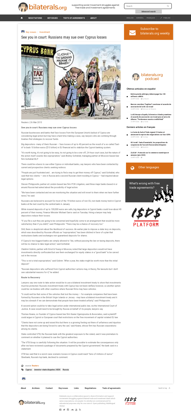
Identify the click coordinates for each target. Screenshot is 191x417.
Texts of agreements (74, 18)
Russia (66, 370)
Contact (49, 388)
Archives (36, 388)
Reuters (35, 366)
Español (140, 18)
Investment (44, 32)
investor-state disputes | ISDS (47, 370)
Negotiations (35, 18)
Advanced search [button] (149, 12)
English (130, 18)
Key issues (52, 18)
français (151, 18)
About (93, 18)
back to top (164, 388)
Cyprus (29, 370)
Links (76, 388)
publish (165, 18)
